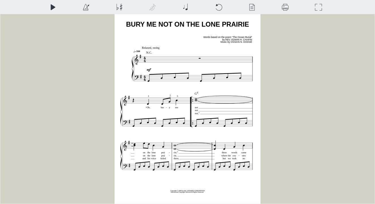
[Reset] (219, 7)
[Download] (285, 7)
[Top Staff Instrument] (152, 7)
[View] (252, 7)
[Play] (53, 7)
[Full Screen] (318, 7)
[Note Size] (185, 7)
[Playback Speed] (86, 7)
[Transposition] (119, 7)
